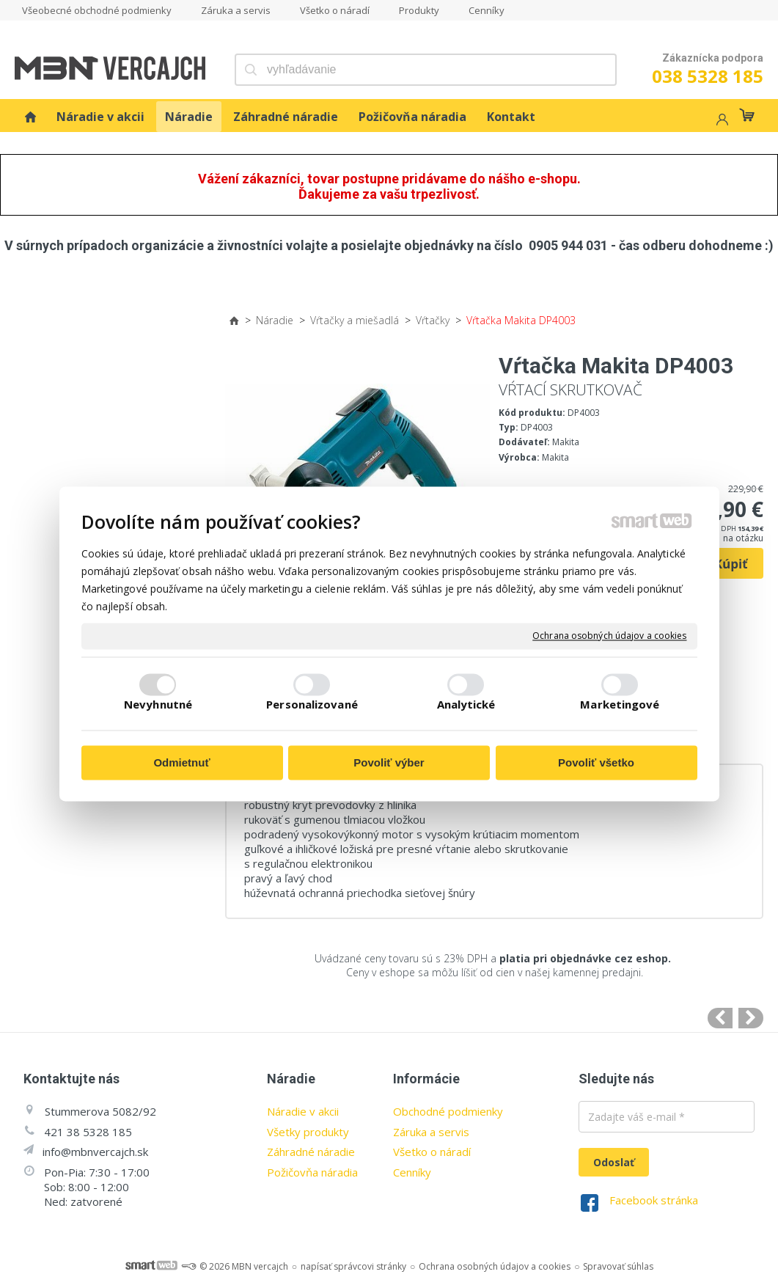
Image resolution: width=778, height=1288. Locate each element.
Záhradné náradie (311, 1151)
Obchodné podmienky (448, 1111)
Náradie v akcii (303, 1111)
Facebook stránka (653, 1200)
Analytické (466, 705)
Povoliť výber (388, 762)
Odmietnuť (181, 762)
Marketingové (619, 705)
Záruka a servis (431, 1131)
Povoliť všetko (596, 762)
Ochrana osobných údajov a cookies (609, 636)
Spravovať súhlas (618, 1266)
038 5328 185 (707, 76)
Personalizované (312, 705)
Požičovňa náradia (312, 1172)
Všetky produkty (308, 1131)
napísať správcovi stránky (353, 1266)
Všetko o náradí (432, 1151)
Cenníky (412, 1172)
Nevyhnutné (158, 705)
